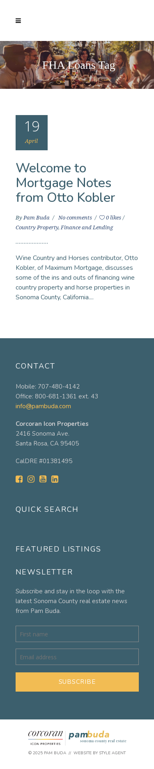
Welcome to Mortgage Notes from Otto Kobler (66, 182)
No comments (75, 218)
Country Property (37, 227)
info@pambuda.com (43, 406)
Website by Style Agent (100, 753)
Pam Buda (37, 218)
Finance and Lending (87, 227)
